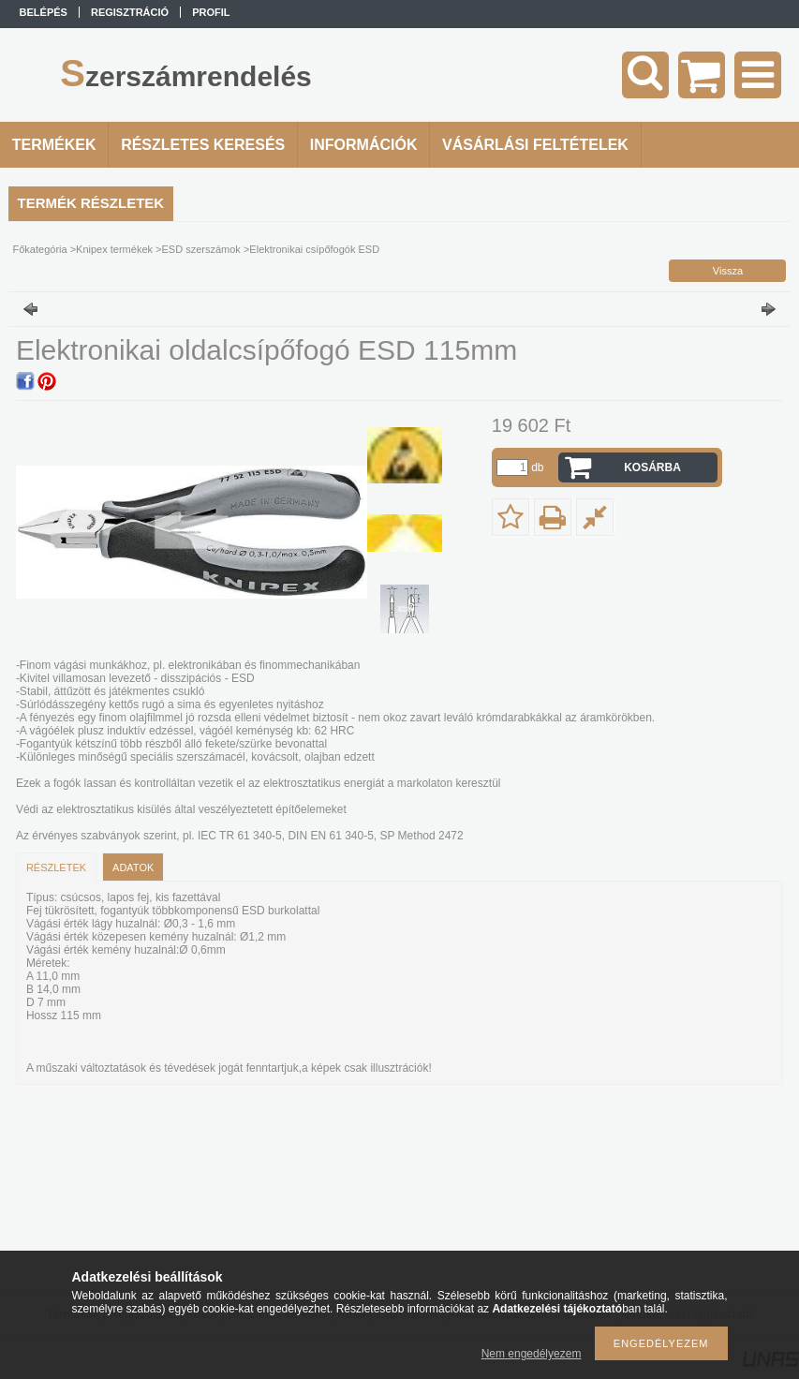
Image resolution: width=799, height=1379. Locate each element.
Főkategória (40, 249)
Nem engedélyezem (531, 1353)
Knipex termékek (114, 249)
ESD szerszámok (201, 249)
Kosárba (652, 467)
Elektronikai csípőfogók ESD (314, 249)
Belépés (43, 12)
